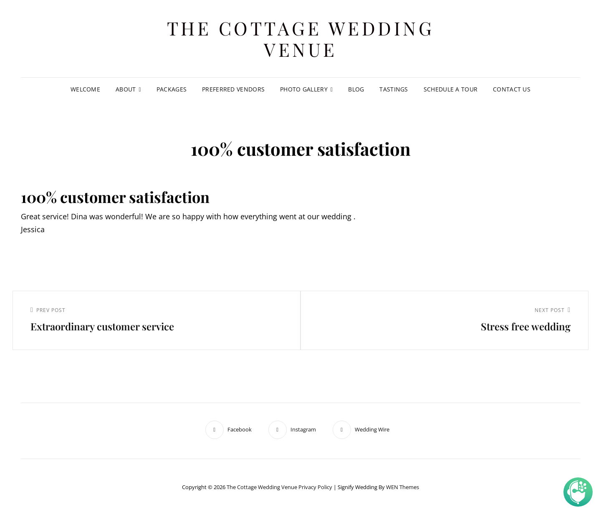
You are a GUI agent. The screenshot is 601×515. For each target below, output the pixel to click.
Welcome (85, 89)
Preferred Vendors (233, 89)
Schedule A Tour (450, 89)
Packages (172, 89)
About (126, 89)
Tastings (393, 89)
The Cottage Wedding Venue (300, 38)
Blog (356, 89)
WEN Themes (402, 487)
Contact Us (511, 89)
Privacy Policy (315, 487)
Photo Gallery (304, 89)
